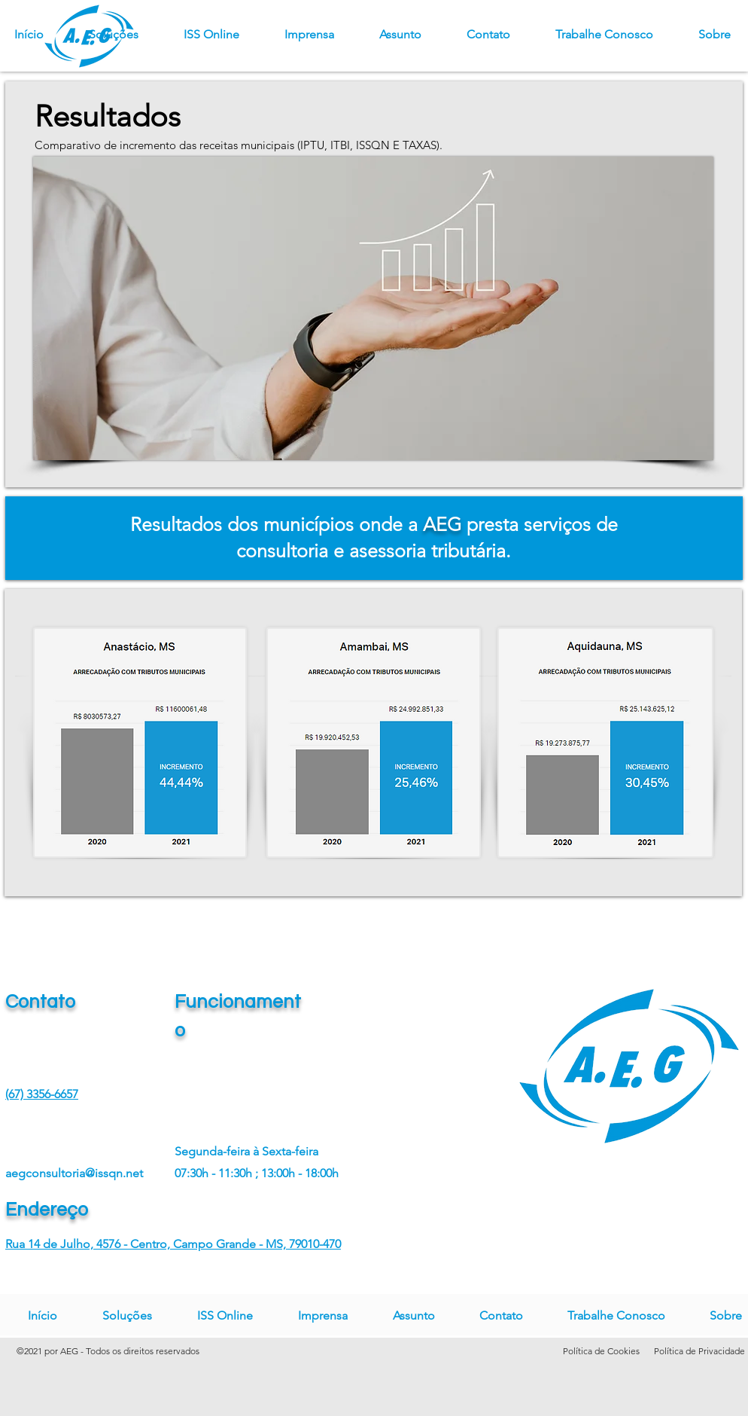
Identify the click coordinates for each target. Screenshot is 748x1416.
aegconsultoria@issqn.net (74, 1173)
